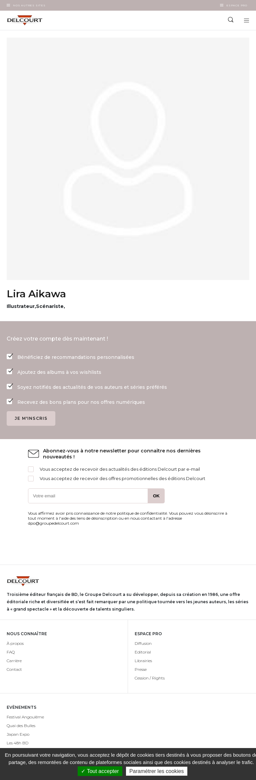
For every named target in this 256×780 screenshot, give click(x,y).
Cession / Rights (150, 677)
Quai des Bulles (21, 725)
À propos (15, 643)
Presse (141, 669)
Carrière (14, 660)
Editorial (143, 652)
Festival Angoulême (25, 716)
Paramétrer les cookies (156, 771)
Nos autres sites (29, 5)
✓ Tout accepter (100, 771)
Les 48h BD (17, 742)
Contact (14, 669)
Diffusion (143, 643)
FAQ (11, 652)
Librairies (143, 660)
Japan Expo (18, 734)
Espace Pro (236, 5)
